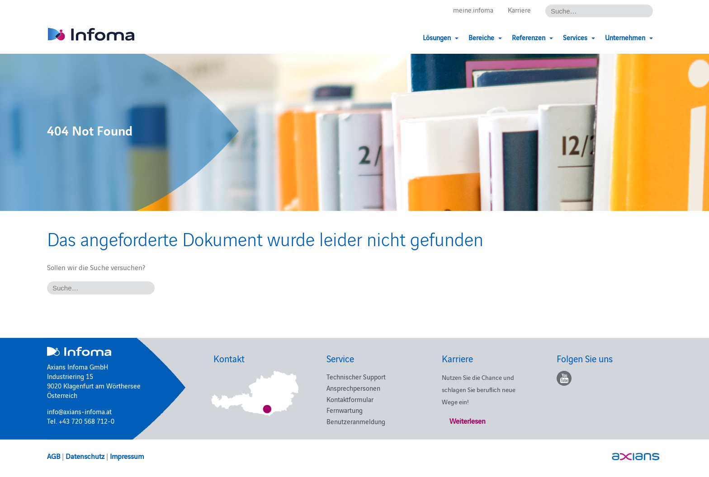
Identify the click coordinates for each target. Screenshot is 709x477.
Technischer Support (356, 376)
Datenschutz (85, 456)
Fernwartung (344, 410)
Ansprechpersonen (353, 388)
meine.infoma (473, 9)
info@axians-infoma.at (79, 411)
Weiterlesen (467, 421)
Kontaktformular (349, 399)
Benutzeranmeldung (355, 421)
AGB (53, 456)
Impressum (127, 456)
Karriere (519, 9)
